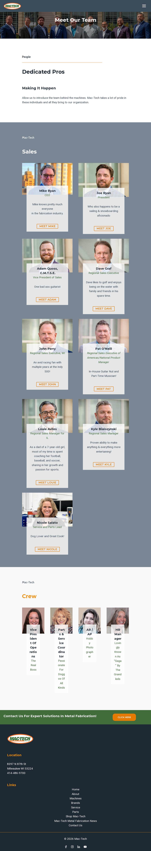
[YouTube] (85, 847)
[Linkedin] (79, 847)
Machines (76, 798)
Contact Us (75, 825)
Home (75, 789)
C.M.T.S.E (47, 273)
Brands (75, 803)
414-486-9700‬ (16, 773)
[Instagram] (72, 847)
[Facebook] (66, 847)
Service (75, 807)
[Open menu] (144, 6)
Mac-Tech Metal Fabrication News (75, 821)
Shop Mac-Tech (75, 816)
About (75, 794)
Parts (75, 812)
